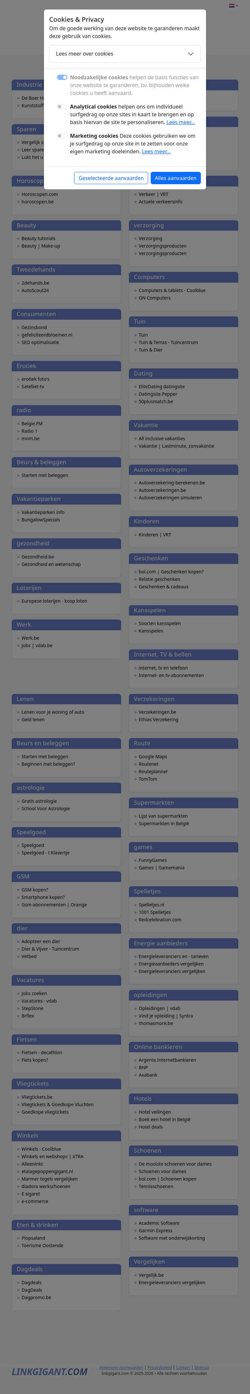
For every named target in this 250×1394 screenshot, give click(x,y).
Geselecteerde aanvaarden (111, 178)
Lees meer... (180, 122)
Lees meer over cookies (84, 53)
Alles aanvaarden (176, 178)
